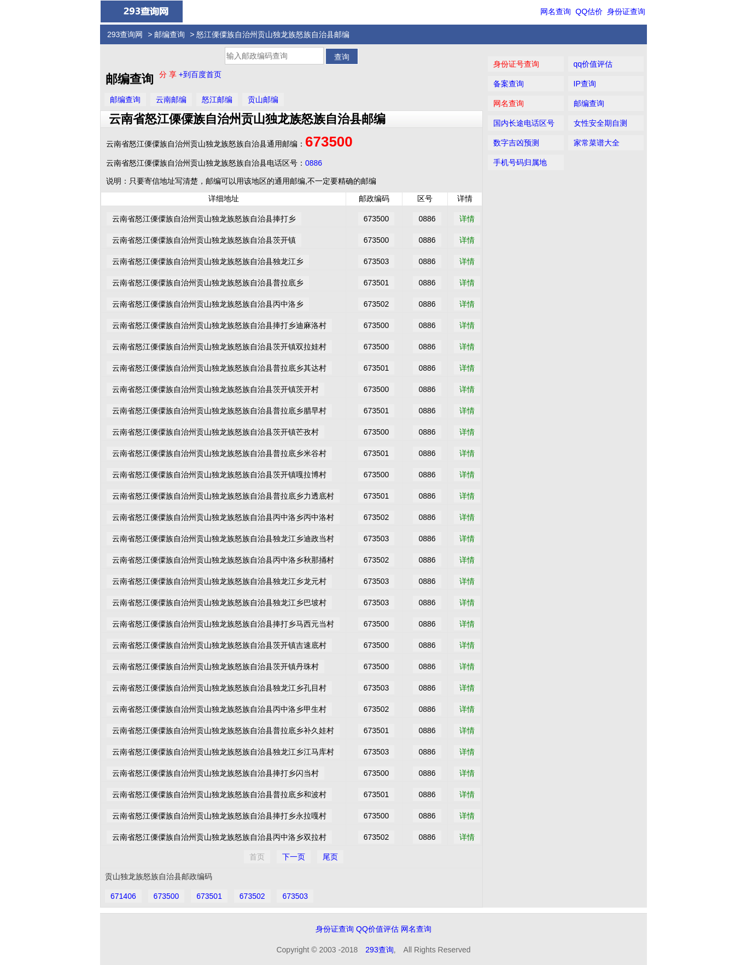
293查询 (379, 949)
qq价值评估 (593, 64)
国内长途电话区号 (524, 123)
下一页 (293, 856)
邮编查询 (169, 34)
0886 (313, 163)
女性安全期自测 (600, 123)
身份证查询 (626, 11)
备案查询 (508, 83)
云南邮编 (171, 99)
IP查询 (585, 83)
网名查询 (555, 11)
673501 (209, 896)
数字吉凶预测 (516, 142)
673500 (329, 141)
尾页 (330, 856)
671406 (123, 896)
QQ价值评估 (377, 929)
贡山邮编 (263, 99)
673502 (252, 896)
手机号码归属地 (520, 162)
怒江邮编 (217, 99)
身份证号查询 (516, 64)
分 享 (169, 74)
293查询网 (125, 34)
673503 (295, 896)
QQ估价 (589, 11)
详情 (467, 218)
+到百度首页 (200, 74)
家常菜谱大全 (597, 142)
